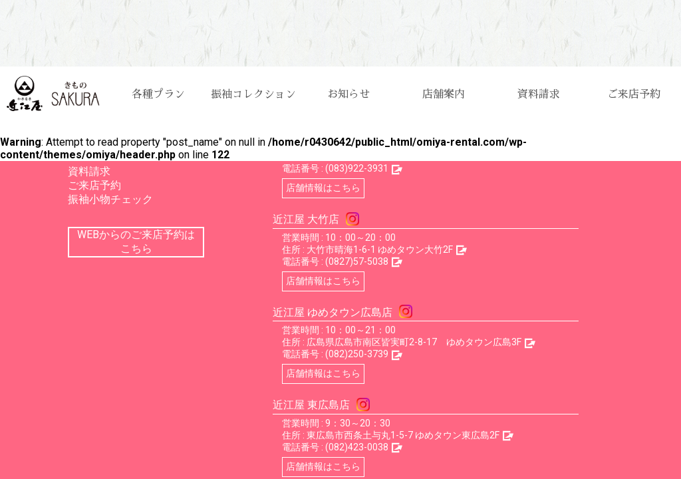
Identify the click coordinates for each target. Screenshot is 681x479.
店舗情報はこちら (323, 187)
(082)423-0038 (356, 447)
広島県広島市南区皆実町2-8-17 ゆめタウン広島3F (414, 342)
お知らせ (348, 94)
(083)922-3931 (356, 168)
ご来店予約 (633, 94)
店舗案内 (443, 94)
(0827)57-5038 (356, 261)
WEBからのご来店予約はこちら (136, 241)
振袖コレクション (253, 94)
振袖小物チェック (110, 199)
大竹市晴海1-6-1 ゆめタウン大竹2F (380, 249)
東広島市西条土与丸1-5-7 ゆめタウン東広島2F (403, 435)
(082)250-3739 (356, 354)
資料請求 (538, 94)
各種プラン (158, 94)
